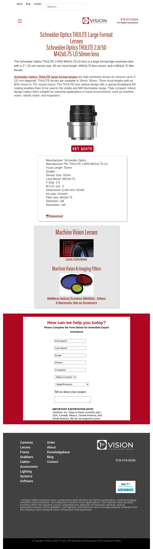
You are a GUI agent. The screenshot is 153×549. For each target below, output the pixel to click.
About (19, 4)
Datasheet (54, 216)
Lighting (26, 471)
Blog (28, 4)
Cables (25, 462)
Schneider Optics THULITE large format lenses (45, 76)
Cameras (26, 442)
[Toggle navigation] (17, 20)
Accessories (29, 466)
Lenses (25, 447)
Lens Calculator (76, 259)
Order (51, 442)
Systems (26, 476)
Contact (37, 4)
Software (26, 481)
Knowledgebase (58, 452)
